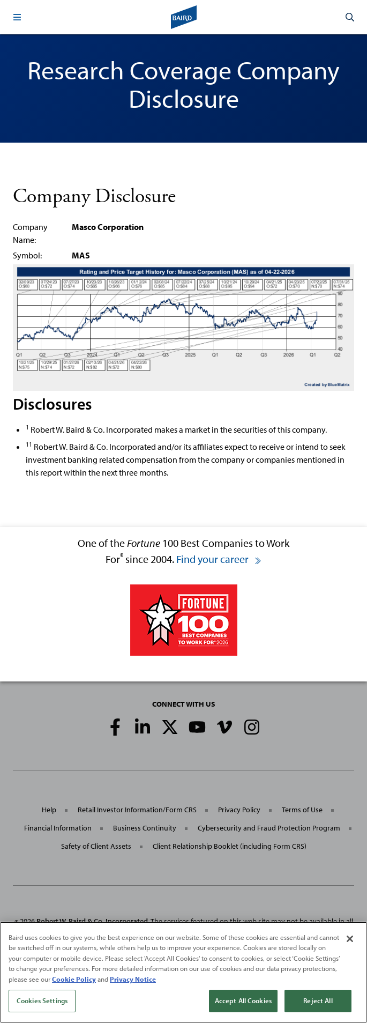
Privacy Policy (239, 809)
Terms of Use (302, 809)
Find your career (219, 559)
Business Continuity (144, 828)
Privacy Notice (133, 979)
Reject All (317, 1000)
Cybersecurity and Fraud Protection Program (269, 828)
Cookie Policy (74, 979)
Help (49, 809)
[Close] (350, 939)
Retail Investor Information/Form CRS (137, 809)
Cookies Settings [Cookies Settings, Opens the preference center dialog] (42, 1000)
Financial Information (58, 828)
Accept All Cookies (243, 1000)
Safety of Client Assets (96, 846)
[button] (17, 17)
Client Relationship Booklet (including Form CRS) (229, 846)
